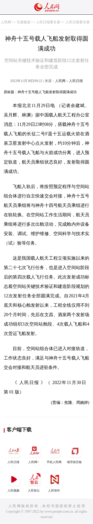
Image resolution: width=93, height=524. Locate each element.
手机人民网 (54, 453)
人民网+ (34, 453)
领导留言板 (75, 453)
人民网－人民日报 (69, 81)
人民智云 (34, 481)
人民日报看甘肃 (48, 22)
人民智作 (54, 481)
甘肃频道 (24, 22)
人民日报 (14, 453)
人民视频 (14, 481)
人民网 (6, 22)
